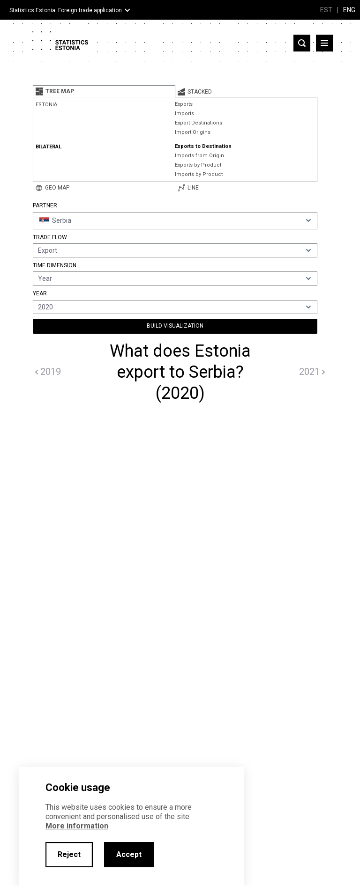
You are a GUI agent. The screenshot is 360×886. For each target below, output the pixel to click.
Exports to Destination (203, 146)
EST (326, 10)
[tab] (104, 91)
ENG (349, 10)
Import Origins (192, 132)
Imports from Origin (199, 156)
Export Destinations (198, 123)
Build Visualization (175, 325)
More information (76, 825)
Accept (129, 854)
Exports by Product (198, 165)
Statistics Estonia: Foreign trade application (65, 10)
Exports (184, 104)
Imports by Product (199, 174)
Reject (69, 854)
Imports (184, 113)
